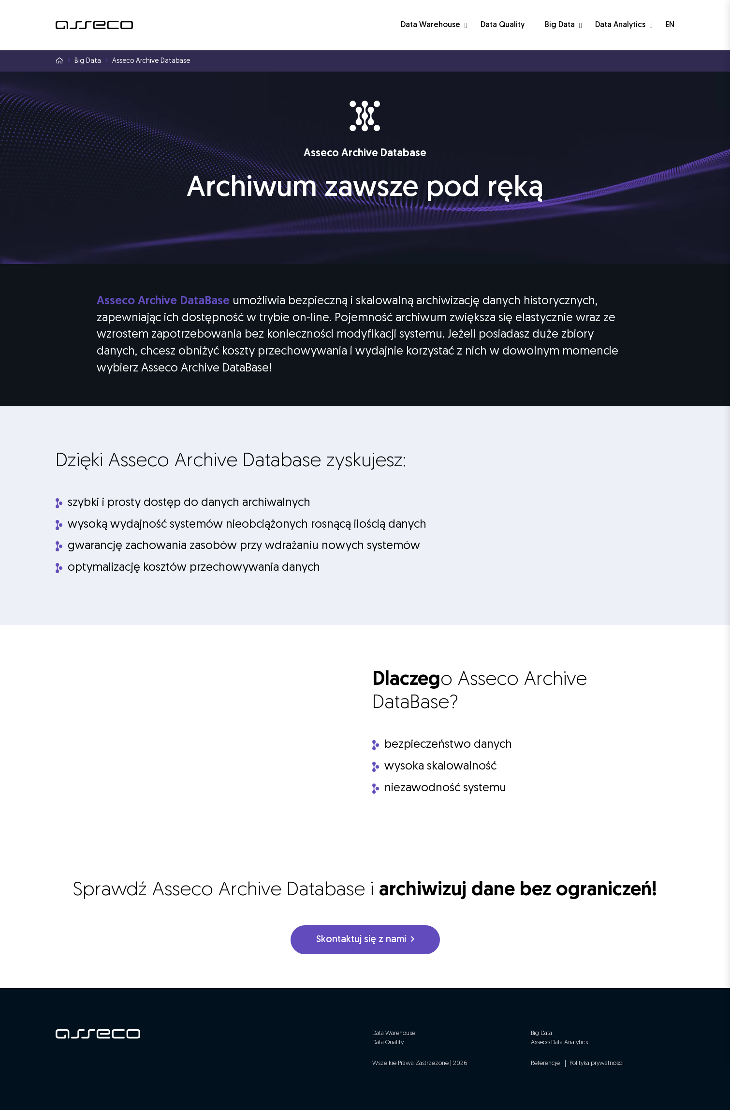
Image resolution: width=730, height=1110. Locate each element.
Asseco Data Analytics (559, 1042)
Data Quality (503, 25)
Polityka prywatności (596, 1063)
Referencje (545, 1063)
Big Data (560, 25)
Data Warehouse (430, 25)
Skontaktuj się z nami (365, 939)
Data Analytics (620, 25)
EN (670, 25)
